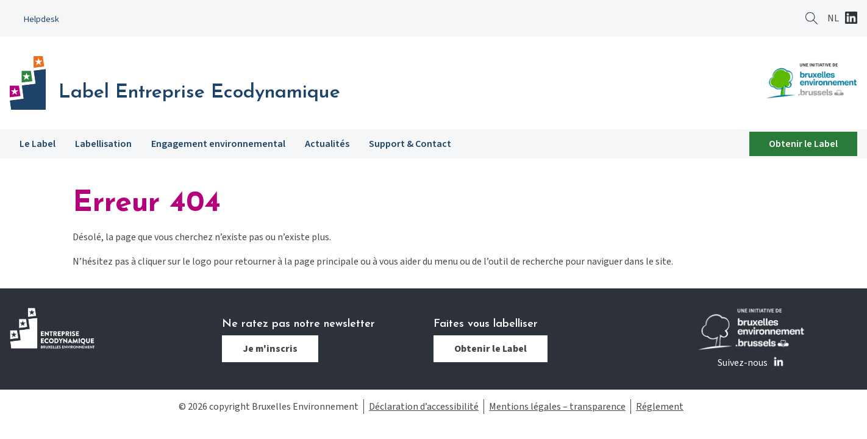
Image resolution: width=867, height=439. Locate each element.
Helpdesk (41, 19)
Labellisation (103, 144)
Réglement (659, 406)
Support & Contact (410, 144)
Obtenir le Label (803, 144)
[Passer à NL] (833, 18)
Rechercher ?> (811, 18)
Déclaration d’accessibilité (424, 406)
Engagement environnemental (218, 144)
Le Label (37, 144)
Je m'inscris (270, 348)
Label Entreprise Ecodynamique (199, 92)
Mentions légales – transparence (557, 406)
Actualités (327, 144)
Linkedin (851, 19)
